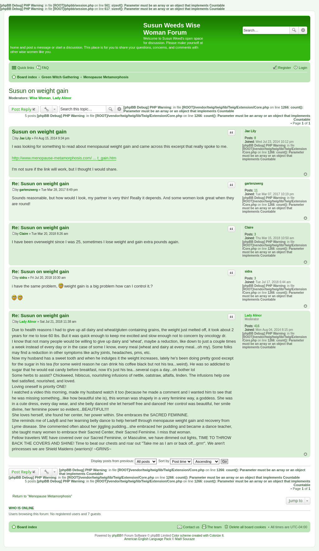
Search (294, 30)
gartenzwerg (254, 183)
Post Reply (21, 109)
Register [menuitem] (284, 68)
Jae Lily (250, 131)
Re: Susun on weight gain (40, 183)
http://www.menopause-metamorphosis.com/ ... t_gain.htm (64, 158)
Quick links (25, 68)
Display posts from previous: (124, 461)
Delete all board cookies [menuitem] (247, 527)
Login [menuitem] (303, 68)
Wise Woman (40, 98)
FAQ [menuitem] (45, 68)
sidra (248, 271)
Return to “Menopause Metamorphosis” (42, 496)
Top (305, 174)
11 (256, 190)
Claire (249, 227)
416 (256, 326)
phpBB (116, 535)
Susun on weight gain (38, 90)
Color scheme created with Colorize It (197, 535)
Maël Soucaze (185, 539)
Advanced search (303, 30)
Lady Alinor (62, 98)
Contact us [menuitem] (191, 527)
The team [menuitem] (214, 527)
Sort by (175, 461)
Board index (27, 527)
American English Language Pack (147, 539)
